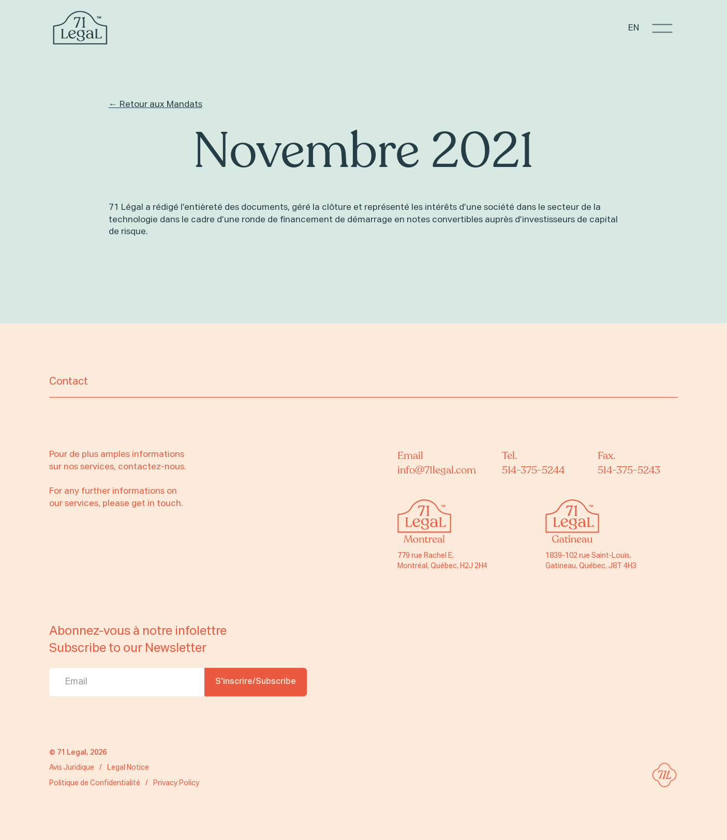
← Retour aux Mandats (155, 104)
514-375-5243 (629, 470)
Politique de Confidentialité (94, 783)
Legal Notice (128, 767)
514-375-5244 (533, 470)
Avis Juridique (71, 767)
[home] (80, 28)
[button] (662, 28)
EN (633, 28)
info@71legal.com (436, 470)
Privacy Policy (176, 783)
